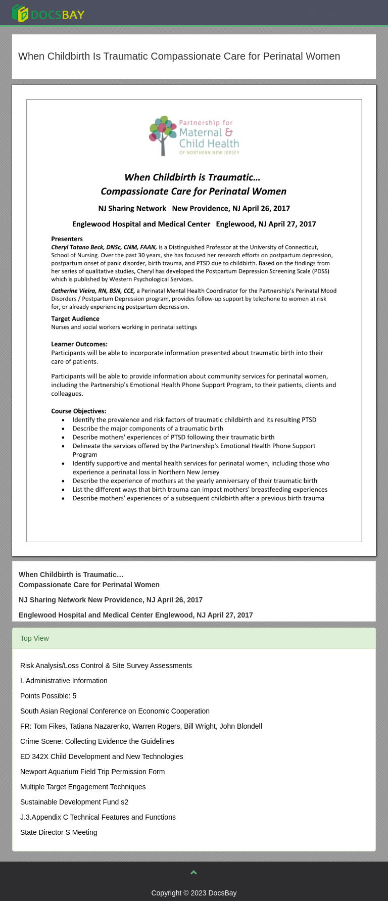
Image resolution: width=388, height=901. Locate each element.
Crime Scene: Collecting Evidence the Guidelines (97, 741)
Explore (124, 12)
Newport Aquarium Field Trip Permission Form (92, 772)
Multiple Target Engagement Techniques (83, 787)
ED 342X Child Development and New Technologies (101, 756)
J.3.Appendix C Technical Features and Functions (98, 817)
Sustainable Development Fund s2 (74, 802)
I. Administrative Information (64, 681)
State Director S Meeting (59, 832)
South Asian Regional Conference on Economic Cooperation (115, 711)
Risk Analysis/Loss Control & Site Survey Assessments (106, 665)
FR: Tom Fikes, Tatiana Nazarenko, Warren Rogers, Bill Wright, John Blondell (141, 726)
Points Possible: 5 (48, 696)
